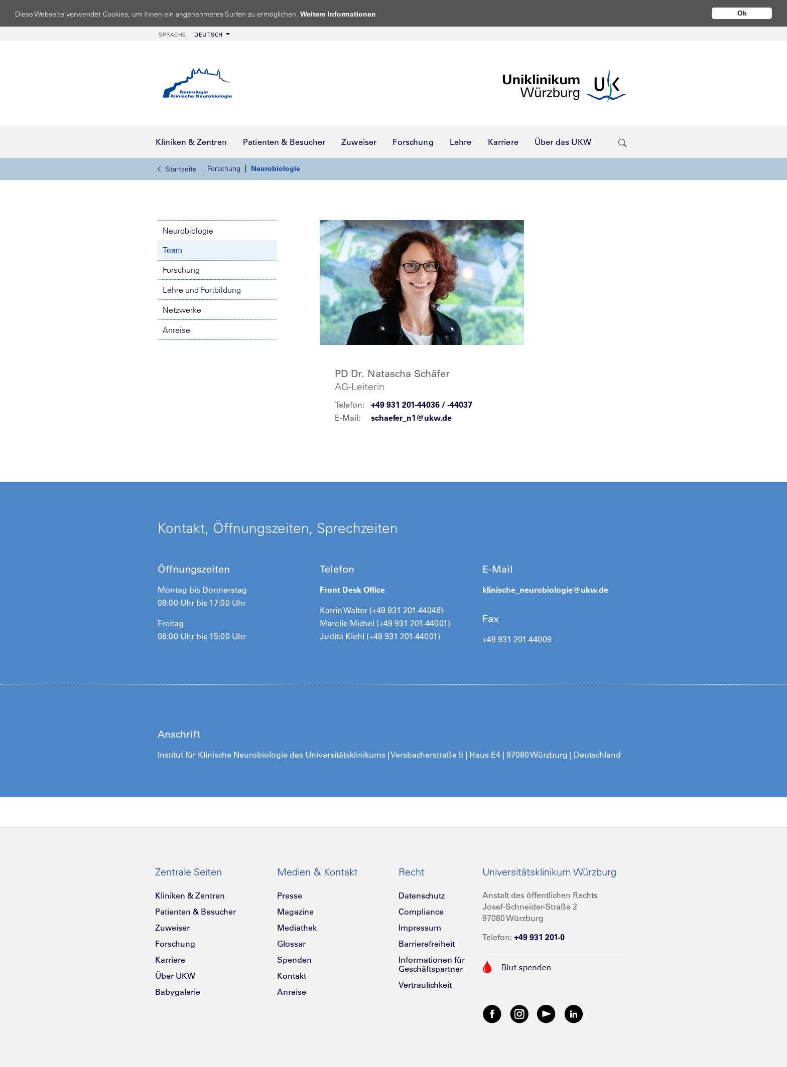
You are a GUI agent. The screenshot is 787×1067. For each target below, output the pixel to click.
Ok (742, 13)
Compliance (421, 912)
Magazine (295, 912)
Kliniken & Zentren (190, 896)
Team (172, 250)
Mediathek (297, 928)
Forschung (223, 168)
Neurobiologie (275, 168)
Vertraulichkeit (425, 985)
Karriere (170, 960)
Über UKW (175, 976)
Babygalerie (177, 992)
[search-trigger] (622, 142)
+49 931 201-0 (539, 937)
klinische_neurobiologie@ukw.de (545, 590)
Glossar (291, 944)
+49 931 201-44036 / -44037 (421, 405)
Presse (289, 896)
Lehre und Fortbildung (202, 290)
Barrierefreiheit (427, 944)
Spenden (294, 960)
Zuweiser (172, 928)
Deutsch (191, 34)
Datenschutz (422, 896)
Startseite (177, 168)
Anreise (176, 330)
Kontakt (291, 976)
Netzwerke (182, 310)
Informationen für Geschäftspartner (432, 964)
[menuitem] (193, 34)
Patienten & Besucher (195, 912)
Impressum (420, 928)
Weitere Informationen (347, 14)
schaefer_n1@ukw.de (411, 418)
